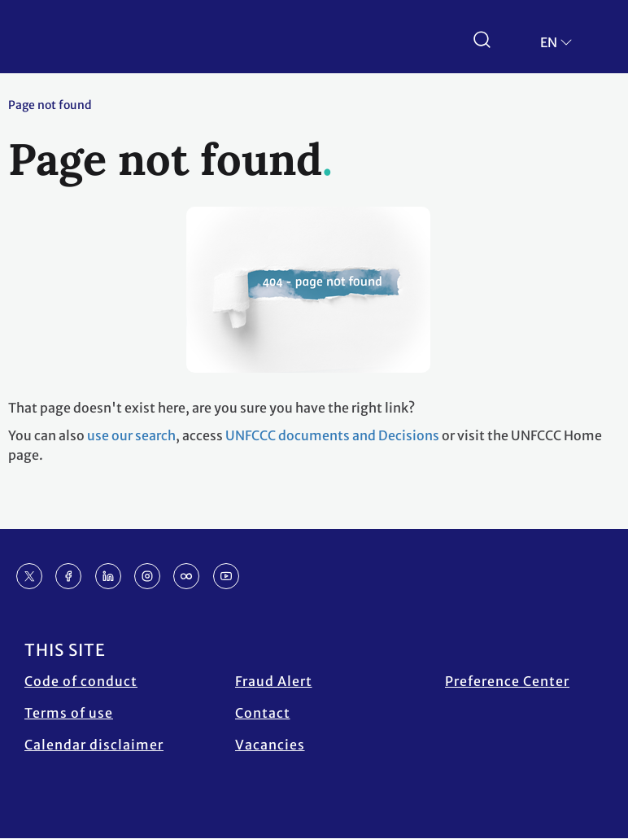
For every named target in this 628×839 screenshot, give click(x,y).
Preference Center (507, 681)
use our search (131, 435)
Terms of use (68, 713)
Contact (262, 713)
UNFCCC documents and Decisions (332, 435)
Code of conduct (80, 681)
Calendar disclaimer (94, 744)
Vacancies (270, 744)
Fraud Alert (273, 681)
